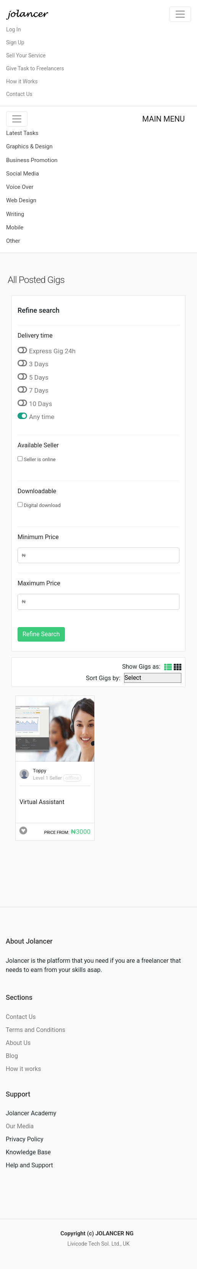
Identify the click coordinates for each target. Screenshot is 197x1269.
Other (13, 240)
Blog (12, 1055)
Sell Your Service (25, 55)
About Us (18, 1042)
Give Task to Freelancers (35, 68)
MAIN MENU (163, 118)
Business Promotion (32, 160)
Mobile (14, 227)
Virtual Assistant (42, 802)
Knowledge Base (28, 1152)
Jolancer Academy (31, 1113)
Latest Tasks (22, 133)
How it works (23, 1068)
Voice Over (19, 187)
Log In (13, 29)
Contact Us (19, 94)
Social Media (22, 173)
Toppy (39, 770)
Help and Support (29, 1165)
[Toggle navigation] (180, 14)
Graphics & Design (29, 146)
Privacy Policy (25, 1139)
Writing (15, 214)
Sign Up (15, 42)
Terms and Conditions (35, 1029)
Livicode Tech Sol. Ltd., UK (98, 1244)
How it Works (22, 81)
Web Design (21, 200)
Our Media (20, 1126)
